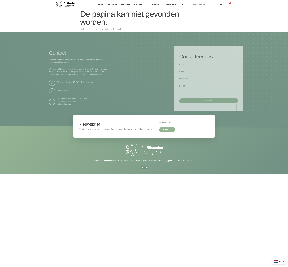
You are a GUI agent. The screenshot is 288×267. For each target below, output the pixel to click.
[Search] (221, 4)
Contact (184, 4)
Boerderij (140, 4)
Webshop (171, 4)
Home (100, 4)
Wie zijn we (112, 4)
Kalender (125, 4)
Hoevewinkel (155, 4)
